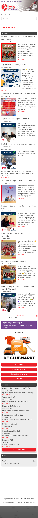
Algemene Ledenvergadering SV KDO (16, 388)
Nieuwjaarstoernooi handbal (12, 415)
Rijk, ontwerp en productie (14, 502)
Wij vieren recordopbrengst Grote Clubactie (17, 64)
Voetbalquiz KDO (8, 397)
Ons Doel (19, 379)
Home (3, 2)
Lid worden (19, 365)
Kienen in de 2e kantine (11, 406)
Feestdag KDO (7, 440)
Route (14, 2)
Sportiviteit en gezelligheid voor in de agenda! (18, 93)
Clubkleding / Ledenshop (19, 374)
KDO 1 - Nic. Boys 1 (9, 424)
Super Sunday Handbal (11, 431)
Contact (8, 2)
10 (23, 316)
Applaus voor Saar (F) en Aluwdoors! (15, 119)
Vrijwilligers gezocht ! (19, 369)
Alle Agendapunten (19, 450)
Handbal (9, 15)
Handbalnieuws (17, 15)
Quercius (32, 502)
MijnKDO (19, 2)
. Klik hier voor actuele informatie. (19, 325)
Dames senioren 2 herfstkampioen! (14, 261)
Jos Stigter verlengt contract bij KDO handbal (18, 181)
